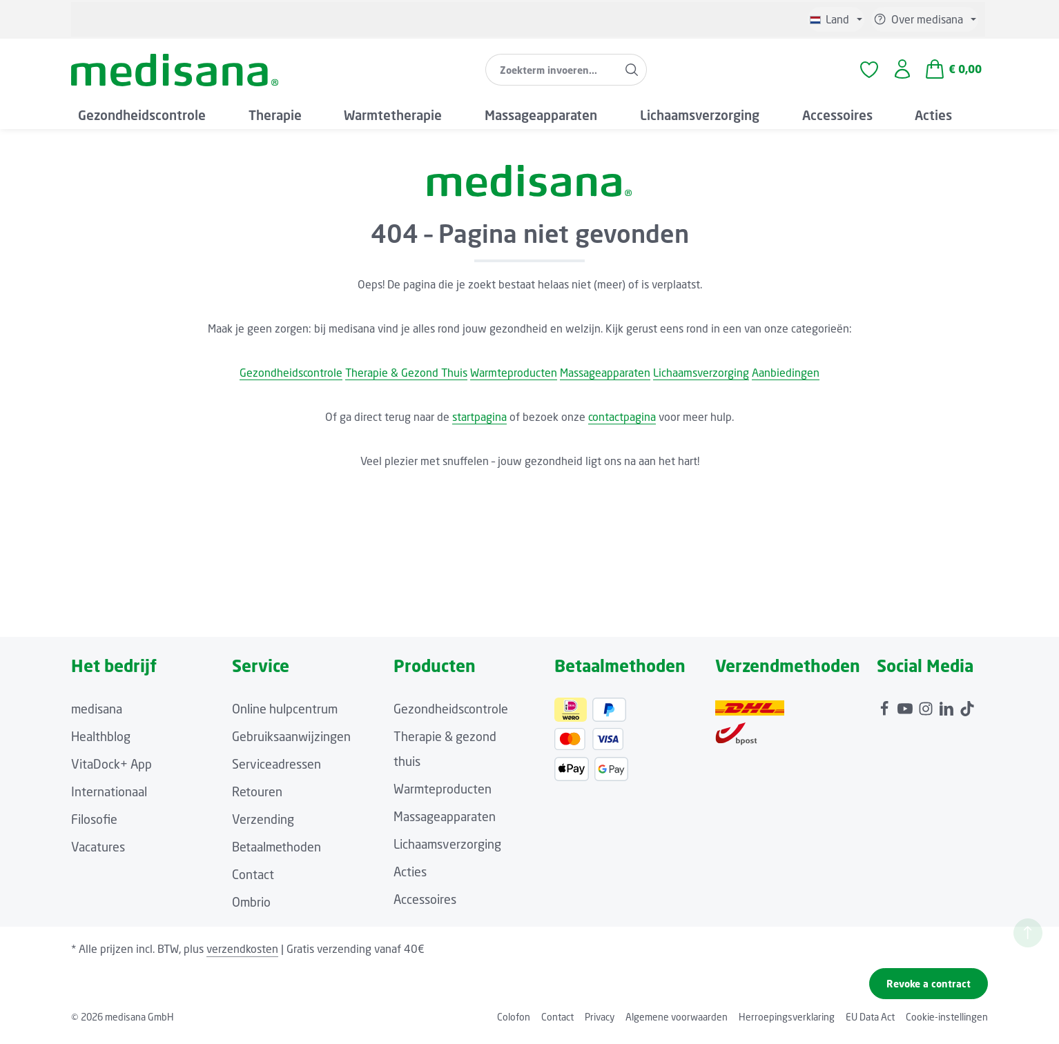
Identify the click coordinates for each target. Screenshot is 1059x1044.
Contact (253, 880)
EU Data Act (870, 1023)
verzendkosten (242, 955)
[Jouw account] (901, 73)
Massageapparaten (605, 378)
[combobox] (551, 73)
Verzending (263, 825)
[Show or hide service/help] (924, 19)
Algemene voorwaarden (676, 1023)
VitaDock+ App (111, 770)
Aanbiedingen (785, 378)
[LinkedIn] (948, 711)
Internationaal (109, 797)
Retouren (257, 797)
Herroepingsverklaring (787, 1023)
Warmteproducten (513, 378)
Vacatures (98, 853)
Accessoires (425, 905)
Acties (410, 877)
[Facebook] (886, 711)
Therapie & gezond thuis (445, 755)
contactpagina (622, 423)
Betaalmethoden (276, 853)
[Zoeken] (631, 73)
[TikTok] (967, 711)
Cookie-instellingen (947, 1023)
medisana (96, 715)
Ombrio (251, 908)
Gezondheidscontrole (291, 378)
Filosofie (94, 825)
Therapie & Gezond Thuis (406, 378)
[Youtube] (906, 711)
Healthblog (100, 742)
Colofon (513, 1023)
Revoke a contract (928, 989)
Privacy (599, 1023)
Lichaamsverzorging (701, 378)
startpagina (479, 423)
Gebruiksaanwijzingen (291, 742)
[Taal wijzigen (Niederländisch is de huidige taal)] (836, 19)
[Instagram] (927, 711)
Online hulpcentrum (285, 715)
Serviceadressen (276, 770)
